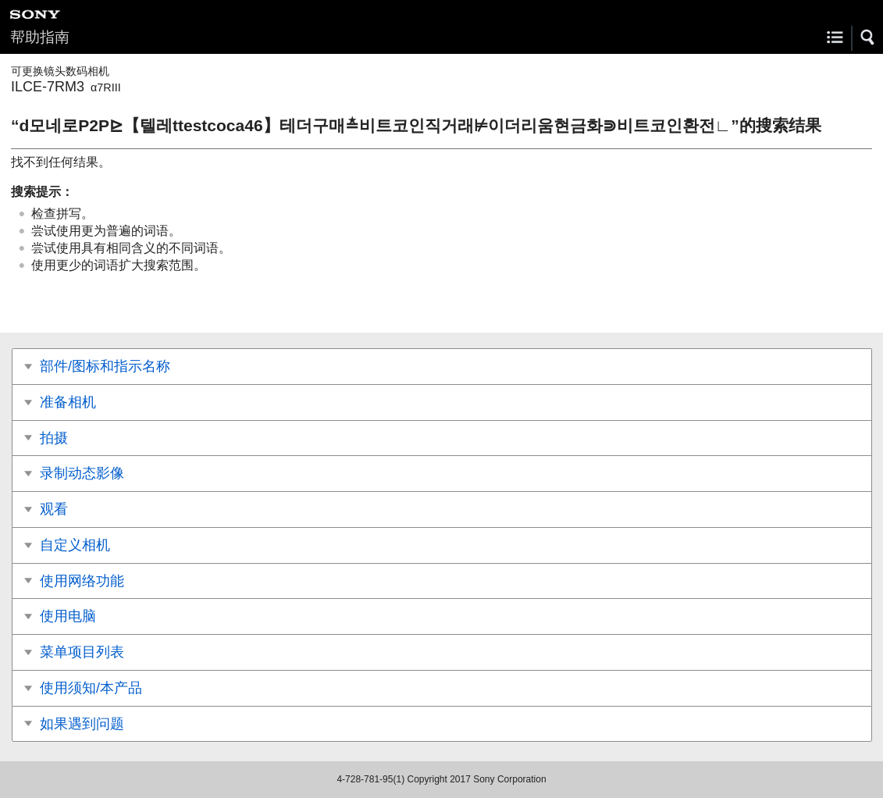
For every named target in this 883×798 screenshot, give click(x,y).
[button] (868, 37)
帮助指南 (39, 37)
